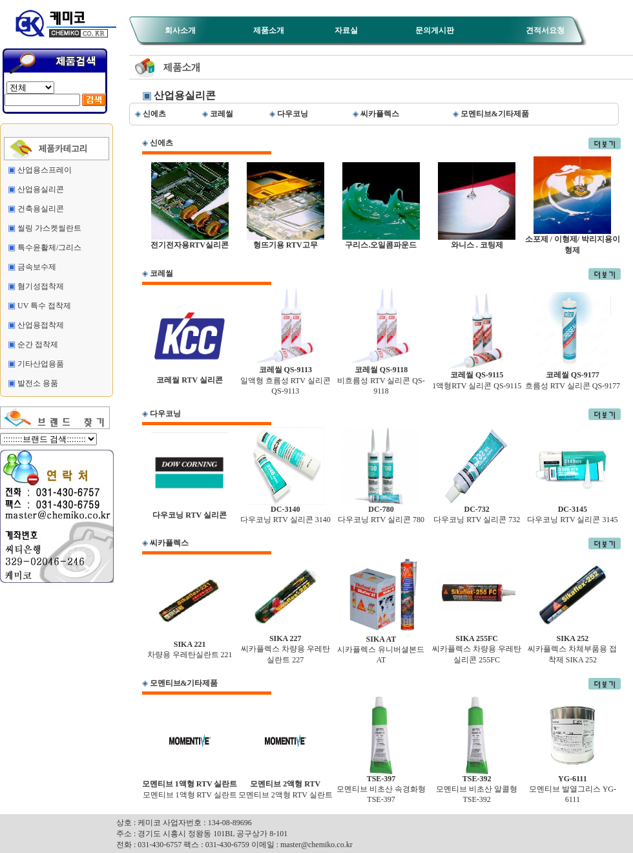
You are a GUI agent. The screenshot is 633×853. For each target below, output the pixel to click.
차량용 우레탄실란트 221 (190, 646)
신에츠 (161, 142)
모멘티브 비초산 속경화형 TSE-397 (381, 785)
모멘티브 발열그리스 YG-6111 (572, 785)
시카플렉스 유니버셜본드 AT (380, 645)
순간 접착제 (37, 344)
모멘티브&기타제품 (184, 683)
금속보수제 (36, 266)
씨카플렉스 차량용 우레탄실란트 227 (285, 645)
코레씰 (161, 273)
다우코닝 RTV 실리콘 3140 (285, 511)
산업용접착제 (40, 325)
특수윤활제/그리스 (49, 247)
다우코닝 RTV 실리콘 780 (381, 511)
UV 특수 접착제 (44, 305)
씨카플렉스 (169, 542)
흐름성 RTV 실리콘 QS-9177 (572, 376)
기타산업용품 (40, 363)
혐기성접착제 (40, 286)
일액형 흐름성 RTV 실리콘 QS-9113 (285, 376)
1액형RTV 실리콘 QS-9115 (476, 376)
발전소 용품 (37, 383)
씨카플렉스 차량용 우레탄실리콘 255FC (476, 645)
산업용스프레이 (44, 169)
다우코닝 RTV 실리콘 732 (476, 511)
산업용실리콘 (40, 189)
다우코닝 (165, 413)
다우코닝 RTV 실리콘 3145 (572, 511)
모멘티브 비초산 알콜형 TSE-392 (476, 785)
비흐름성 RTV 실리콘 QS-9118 (380, 376)
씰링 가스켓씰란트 (49, 228)
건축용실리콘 (40, 208)
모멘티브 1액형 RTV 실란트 (190, 785)
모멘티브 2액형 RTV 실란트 (285, 785)
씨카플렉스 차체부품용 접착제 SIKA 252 (572, 645)
